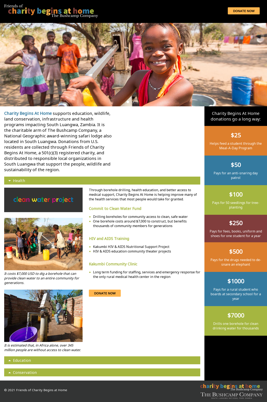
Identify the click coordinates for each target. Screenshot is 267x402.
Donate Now (243, 11)
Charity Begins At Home (28, 113)
